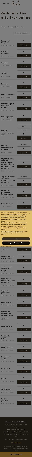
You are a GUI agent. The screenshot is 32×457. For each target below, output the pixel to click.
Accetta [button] (16, 239)
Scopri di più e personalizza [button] (16, 243)
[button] (29, 213)
